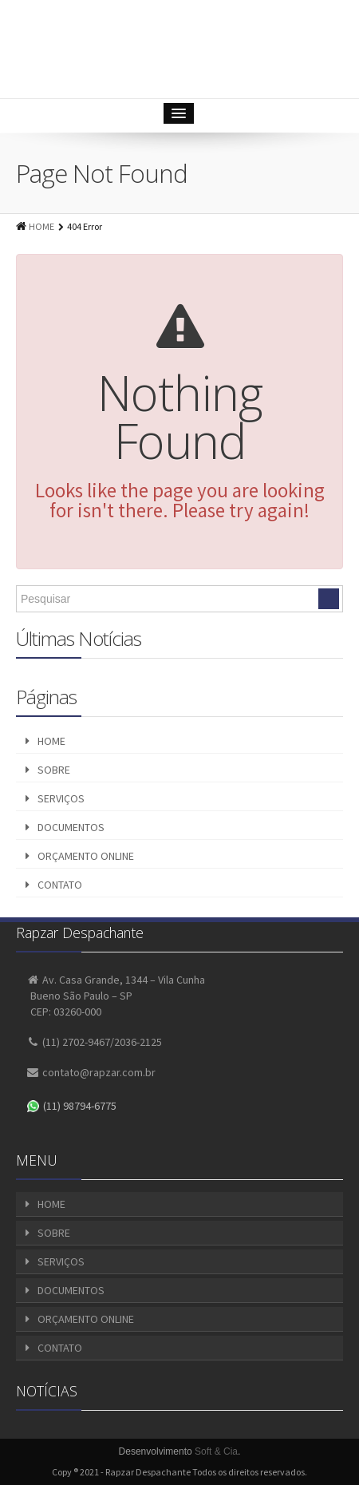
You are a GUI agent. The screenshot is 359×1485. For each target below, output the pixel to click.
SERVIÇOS (61, 798)
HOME (41, 226)
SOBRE (53, 769)
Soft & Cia (216, 1451)
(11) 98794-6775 (71, 1106)
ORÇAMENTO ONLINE (85, 856)
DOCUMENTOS (71, 827)
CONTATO (59, 884)
